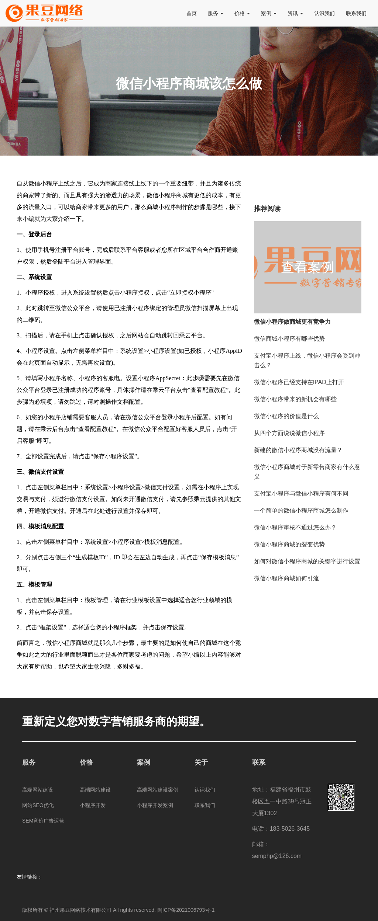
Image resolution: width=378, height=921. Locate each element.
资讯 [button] (295, 13)
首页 (191, 13)
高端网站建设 (37, 790)
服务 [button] (215, 13)
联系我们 (356, 13)
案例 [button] (268, 13)
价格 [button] (242, 13)
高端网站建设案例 (157, 790)
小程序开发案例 (155, 805)
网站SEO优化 (38, 805)
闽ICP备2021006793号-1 (186, 910)
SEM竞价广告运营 (43, 821)
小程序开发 (93, 805)
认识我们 (324, 13)
